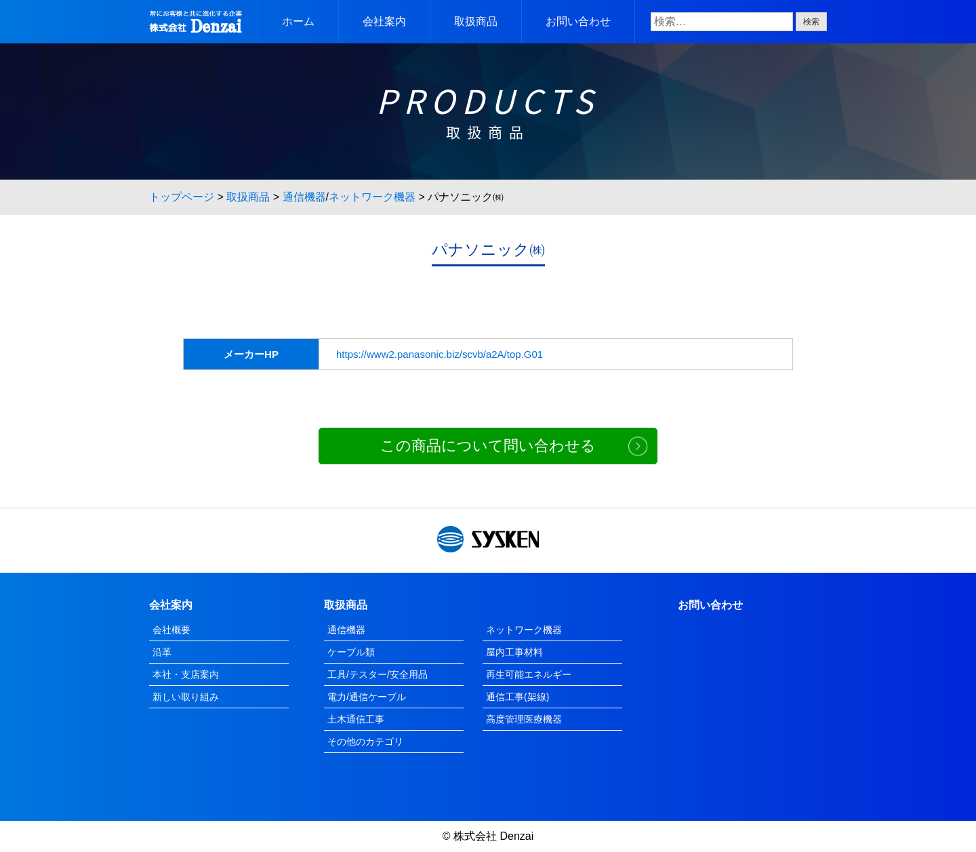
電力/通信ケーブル (366, 696)
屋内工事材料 (514, 652)
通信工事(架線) (517, 696)
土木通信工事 (355, 719)
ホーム (298, 21)
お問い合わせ (578, 21)
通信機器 (304, 197)
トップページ (181, 197)
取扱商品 (475, 21)
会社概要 (171, 629)
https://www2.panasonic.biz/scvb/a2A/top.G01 (439, 354)
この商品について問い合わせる (488, 445)
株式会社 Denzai (493, 836)
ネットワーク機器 (372, 197)
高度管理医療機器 (524, 719)
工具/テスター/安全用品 (377, 674)
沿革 (161, 652)
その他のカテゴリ (365, 741)
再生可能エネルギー (528, 674)
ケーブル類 (351, 652)
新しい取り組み (185, 696)
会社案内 (384, 21)
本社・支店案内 (185, 674)
